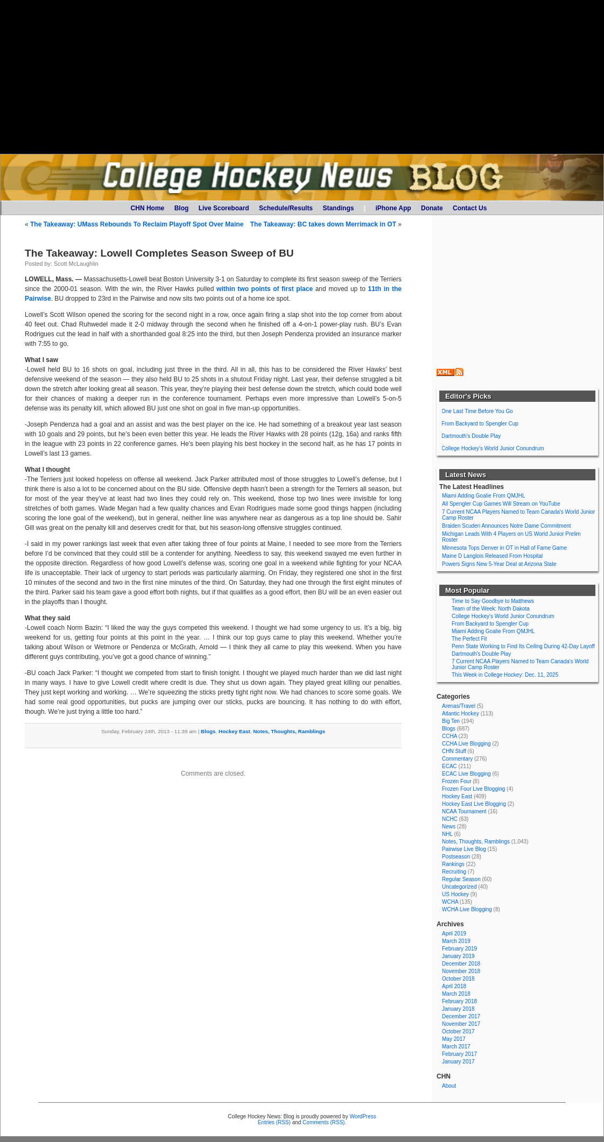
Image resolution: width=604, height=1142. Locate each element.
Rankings (453, 864)
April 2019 (454, 934)
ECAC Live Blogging (466, 774)
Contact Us (470, 208)
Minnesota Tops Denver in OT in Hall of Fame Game (504, 548)
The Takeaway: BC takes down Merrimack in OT (323, 224)
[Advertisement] (302, 77)
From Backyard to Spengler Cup (479, 424)
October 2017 (458, 1031)
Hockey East (234, 731)
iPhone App (393, 208)
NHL (447, 834)
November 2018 (461, 971)
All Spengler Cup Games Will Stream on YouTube (501, 504)
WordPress (362, 1116)
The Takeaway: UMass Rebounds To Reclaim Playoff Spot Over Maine (136, 224)
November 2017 (461, 1024)
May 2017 (454, 1039)
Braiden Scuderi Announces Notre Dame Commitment (506, 526)
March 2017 (456, 1046)
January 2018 (458, 1009)
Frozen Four (456, 781)
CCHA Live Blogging (466, 744)
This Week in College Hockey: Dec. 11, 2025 (505, 675)
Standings (338, 208)
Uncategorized (459, 887)
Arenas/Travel (458, 706)
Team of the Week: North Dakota (491, 609)
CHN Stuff (454, 751)
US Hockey (455, 894)
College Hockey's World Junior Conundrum (492, 448)
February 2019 (459, 949)
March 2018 (456, 994)
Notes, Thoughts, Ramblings (289, 731)
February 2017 (459, 1054)
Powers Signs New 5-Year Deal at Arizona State (499, 564)
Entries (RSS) (274, 1122)
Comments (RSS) (324, 1122)
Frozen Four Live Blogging (473, 789)
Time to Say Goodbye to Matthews (493, 601)
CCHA (449, 736)
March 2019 (456, 941)
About (449, 1086)
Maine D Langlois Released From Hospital (492, 556)
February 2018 (459, 1001)
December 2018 (461, 964)
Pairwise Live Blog (464, 849)
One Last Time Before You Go (477, 411)
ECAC (449, 766)
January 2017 (458, 1062)
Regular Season (461, 879)
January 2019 (458, 956)
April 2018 (454, 986)
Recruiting (454, 872)
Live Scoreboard (224, 208)
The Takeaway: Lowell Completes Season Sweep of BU (159, 253)
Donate (432, 208)
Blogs (208, 731)
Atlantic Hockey (460, 714)
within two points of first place (264, 289)
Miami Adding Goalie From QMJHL (483, 496)
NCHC (450, 819)
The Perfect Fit (469, 639)
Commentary (457, 759)
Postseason (456, 857)
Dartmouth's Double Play (471, 436)
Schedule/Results (286, 208)
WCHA (450, 902)
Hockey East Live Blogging (474, 804)
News (448, 826)
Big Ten (451, 721)
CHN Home (148, 208)
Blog (181, 208)
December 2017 (461, 1016)
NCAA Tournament (464, 811)
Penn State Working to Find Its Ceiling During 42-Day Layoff (523, 646)
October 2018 (458, 979)
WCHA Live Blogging (467, 909)
